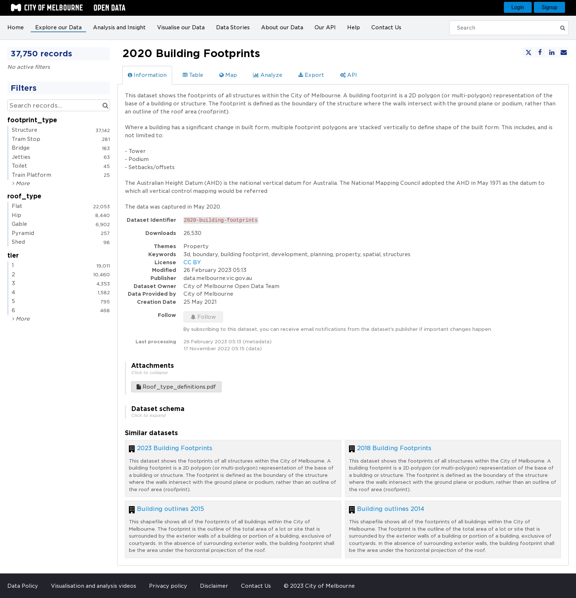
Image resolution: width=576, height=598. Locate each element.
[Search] (504, 27)
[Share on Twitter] (528, 52)
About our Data (282, 27)
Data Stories (233, 27)
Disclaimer (214, 586)
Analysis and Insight (119, 27)
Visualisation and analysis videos (93, 586)
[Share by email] (563, 52)
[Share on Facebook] (540, 52)
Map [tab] (228, 75)
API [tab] (348, 75)
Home (15, 27)
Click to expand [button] (148, 415)
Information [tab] (147, 75)
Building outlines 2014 (390, 508)
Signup (549, 7)
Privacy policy (168, 586)
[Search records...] (58, 105)
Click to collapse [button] (149, 372)
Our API (325, 27)
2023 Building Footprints (174, 448)
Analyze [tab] (267, 75)
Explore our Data (58, 27)
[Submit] (562, 27)
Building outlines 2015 (170, 508)
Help (353, 27)
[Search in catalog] (105, 105)
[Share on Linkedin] (552, 52)
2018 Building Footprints (394, 448)
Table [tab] (193, 75)
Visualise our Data (181, 27)
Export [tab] (311, 75)
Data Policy (22, 586)
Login (518, 7)
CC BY (192, 262)
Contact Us (386, 27)
